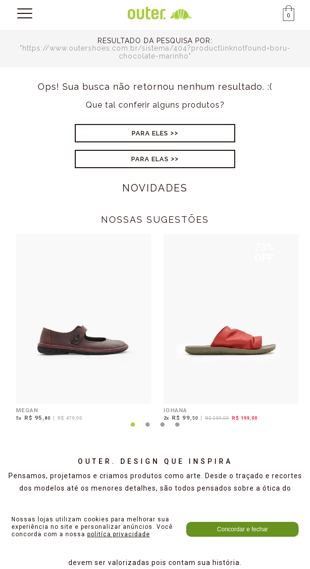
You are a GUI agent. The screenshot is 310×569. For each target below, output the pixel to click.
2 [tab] (148, 431)
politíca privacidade (118, 534)
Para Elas (150, 159)
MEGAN (27, 410)
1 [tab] (133, 431)
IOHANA (175, 410)
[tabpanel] (81, 329)
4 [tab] (177, 431)
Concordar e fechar (242, 529)
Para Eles (150, 133)
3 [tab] (162, 431)
